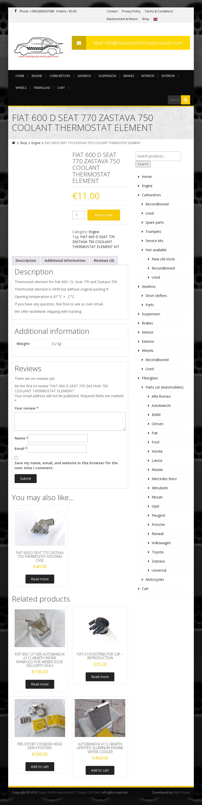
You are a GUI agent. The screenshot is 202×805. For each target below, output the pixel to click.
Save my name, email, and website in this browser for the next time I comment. (66, 465)
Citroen (157, 423)
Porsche (158, 524)
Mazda (157, 469)
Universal (159, 570)
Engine (37, 76)
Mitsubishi (160, 488)
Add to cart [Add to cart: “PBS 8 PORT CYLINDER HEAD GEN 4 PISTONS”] (40, 766)
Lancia (157, 460)
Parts (150, 304)
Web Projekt (181, 792)
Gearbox (84, 76)
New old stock (163, 259)
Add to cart (104, 215)
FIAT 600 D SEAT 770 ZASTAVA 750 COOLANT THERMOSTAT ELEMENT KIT (95, 241)
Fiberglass (42, 88)
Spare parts (155, 222)
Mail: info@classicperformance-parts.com (127, 43)
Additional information (65, 260)
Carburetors (60, 76)
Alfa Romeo (161, 396)
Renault (158, 533)
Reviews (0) (104, 260)
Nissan (157, 497)
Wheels (21, 88)
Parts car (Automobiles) (164, 387)
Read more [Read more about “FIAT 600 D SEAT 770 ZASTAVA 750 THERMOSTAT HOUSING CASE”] (40, 579)
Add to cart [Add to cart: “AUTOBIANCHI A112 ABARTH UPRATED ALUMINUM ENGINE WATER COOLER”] (100, 770)
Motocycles (155, 579)
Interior (147, 76)
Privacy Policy (131, 11)
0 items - (66, 11)
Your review (26, 408)
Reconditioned (157, 204)
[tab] (26, 260)
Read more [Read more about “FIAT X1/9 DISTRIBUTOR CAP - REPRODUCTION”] (100, 676)
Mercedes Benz (164, 478)
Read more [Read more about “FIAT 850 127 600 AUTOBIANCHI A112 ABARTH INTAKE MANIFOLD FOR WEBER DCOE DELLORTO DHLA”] (40, 684)
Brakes (129, 76)
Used (150, 213)
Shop (145, 19)
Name (21, 438)
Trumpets (153, 231)
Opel (155, 506)
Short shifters (156, 295)
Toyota (157, 552)
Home (20, 76)
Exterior (168, 76)
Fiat (155, 433)
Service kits (154, 240)
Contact (112, 11)
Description (26, 260)
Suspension (107, 76)
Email (21, 448)
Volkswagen (161, 542)
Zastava (158, 561)
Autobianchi (161, 405)
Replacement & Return (122, 19)
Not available (156, 249)
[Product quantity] (78, 215)
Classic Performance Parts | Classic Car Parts (69, 792)
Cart (61, 88)
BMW (156, 414)
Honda (157, 451)
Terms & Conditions (159, 11)
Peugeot (158, 515)
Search (143, 164)
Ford (155, 442)
